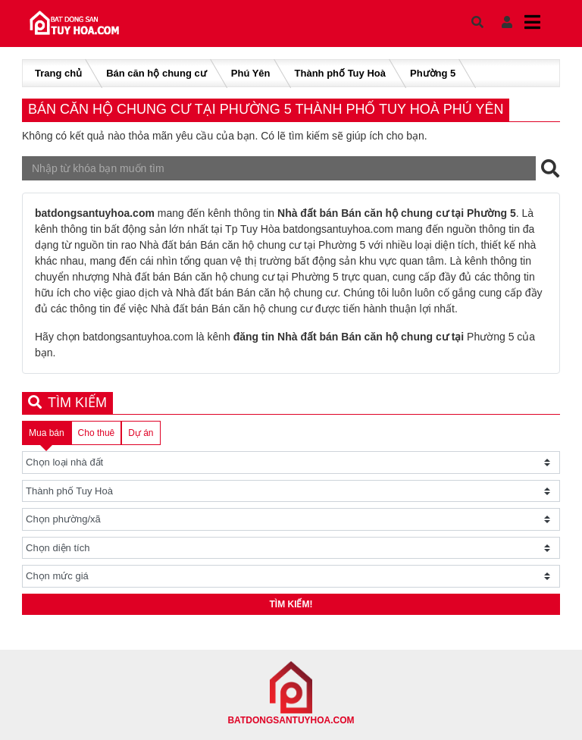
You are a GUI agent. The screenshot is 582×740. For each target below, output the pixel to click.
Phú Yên (251, 73)
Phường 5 (432, 73)
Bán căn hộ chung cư (156, 73)
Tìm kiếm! (291, 604)
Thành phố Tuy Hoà (340, 73)
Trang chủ (58, 73)
